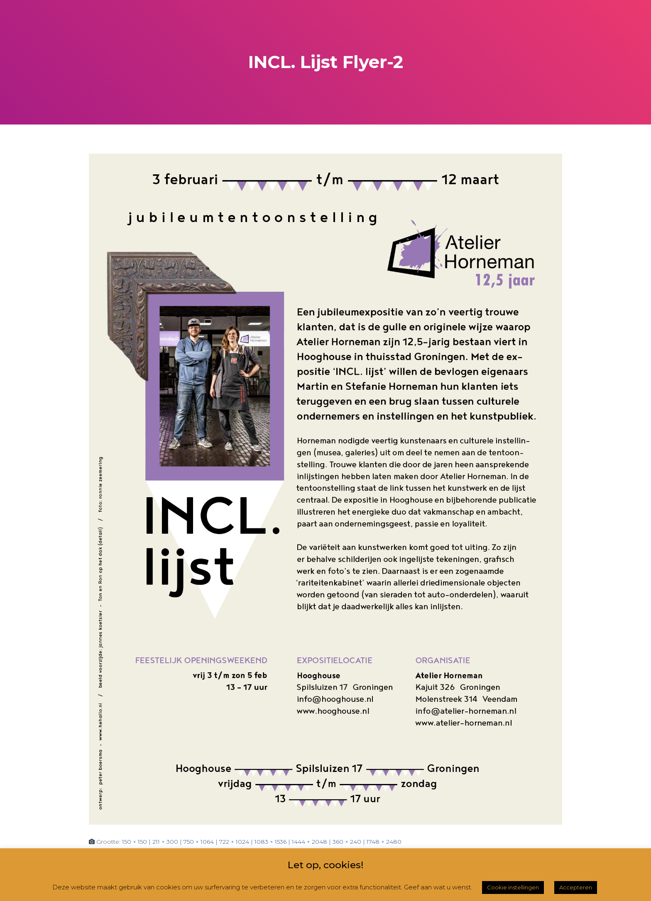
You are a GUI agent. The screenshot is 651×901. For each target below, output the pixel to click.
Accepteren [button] (575, 887)
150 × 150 (134, 841)
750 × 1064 (199, 841)
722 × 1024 (234, 841)
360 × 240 (347, 841)
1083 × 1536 (270, 841)
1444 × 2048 (309, 841)
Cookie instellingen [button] (513, 887)
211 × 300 (165, 841)
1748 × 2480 (384, 841)
